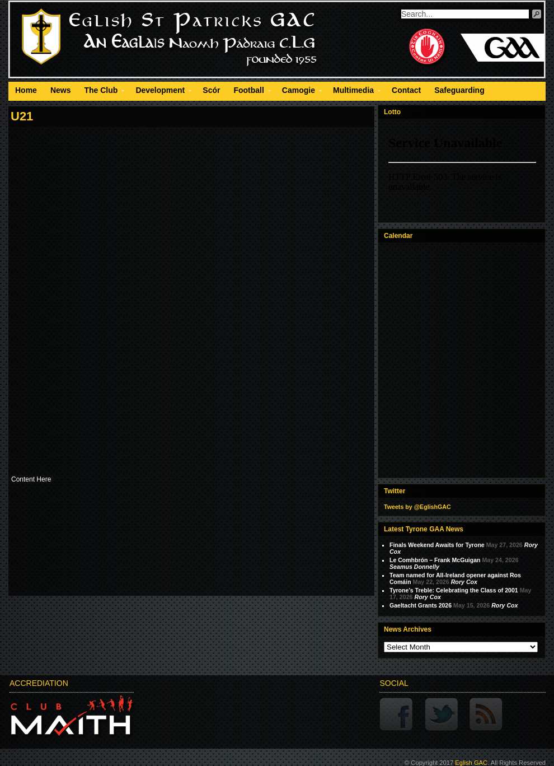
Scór (211, 90)
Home (26, 90)
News (60, 90)
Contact (406, 90)
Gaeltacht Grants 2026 (420, 605)
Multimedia (353, 92)
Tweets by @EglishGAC (417, 506)
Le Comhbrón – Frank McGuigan (434, 560)
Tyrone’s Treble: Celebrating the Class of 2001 (453, 590)
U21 (22, 116)
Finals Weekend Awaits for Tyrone (437, 544)
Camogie (298, 92)
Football (248, 92)
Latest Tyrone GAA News (423, 529)
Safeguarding (459, 90)
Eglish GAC (471, 762)
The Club (100, 92)
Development (160, 92)
